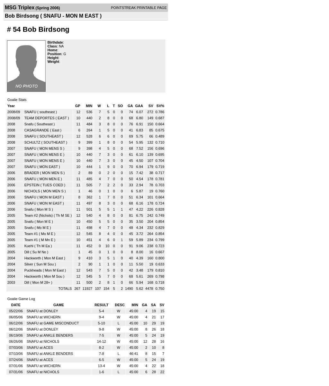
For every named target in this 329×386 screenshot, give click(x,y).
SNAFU (30, 112)
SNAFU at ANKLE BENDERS (50, 335)
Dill (26, 252)
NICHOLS (32, 191)
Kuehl (28, 246)
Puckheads (33, 270)
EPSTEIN (32, 185)
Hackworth (32, 258)
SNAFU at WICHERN (43, 317)
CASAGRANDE (36, 130)
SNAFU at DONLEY (42, 311)
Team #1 (31, 234)
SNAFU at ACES (40, 347)
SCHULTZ (32, 142)
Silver (28, 264)
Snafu (29, 124)
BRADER (31, 173)
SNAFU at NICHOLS (43, 341)
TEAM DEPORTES (39, 118)
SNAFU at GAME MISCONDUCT (53, 323)
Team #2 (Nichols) (38, 215)
